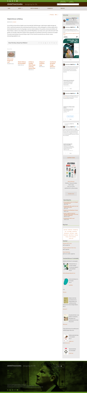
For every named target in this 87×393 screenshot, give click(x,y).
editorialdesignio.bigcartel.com (69, 273)
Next (56, 14)
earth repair (72, 233)
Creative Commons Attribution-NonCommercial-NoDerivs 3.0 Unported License (20, 385)
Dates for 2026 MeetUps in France (71, 210)
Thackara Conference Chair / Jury (69, 247)
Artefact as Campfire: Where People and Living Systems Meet (32, 65)
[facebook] (14, 1)
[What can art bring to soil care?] (11, 51)
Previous (52, 14)
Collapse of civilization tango (41, 63)
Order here (71, 353)
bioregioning (75, 229)
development (66, 233)
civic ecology (69, 231)
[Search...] (68, 4)
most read (65, 229)
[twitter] (7, 1)
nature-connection (72, 236)
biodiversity (70, 229)
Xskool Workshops (66, 252)
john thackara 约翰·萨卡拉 (70, 27)
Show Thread (70, 116)
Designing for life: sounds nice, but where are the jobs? (71, 207)
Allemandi (65, 324)
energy (76, 233)
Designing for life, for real (69, 218)
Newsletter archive (71, 193)
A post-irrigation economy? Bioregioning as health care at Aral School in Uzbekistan (71, 214)
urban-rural (71, 238)
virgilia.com (71, 341)
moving (67, 236)
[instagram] (12, 1)
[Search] (58, 4)
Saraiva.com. (67, 342)
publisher (71, 285)
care (65, 231)
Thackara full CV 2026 (67, 243)
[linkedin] (10, 1)
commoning (74, 231)
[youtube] (17, 1)
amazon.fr (65, 309)
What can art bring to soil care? (10, 60)
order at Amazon (71, 181)
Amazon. (65, 292)
